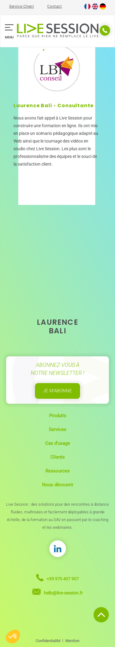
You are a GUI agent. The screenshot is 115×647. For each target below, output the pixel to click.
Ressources (57, 471)
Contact (54, 6)
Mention (72, 640)
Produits (57, 415)
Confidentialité (48, 640)
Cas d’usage (57, 443)
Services (57, 429)
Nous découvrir (57, 485)
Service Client (21, 6)
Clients (57, 457)
